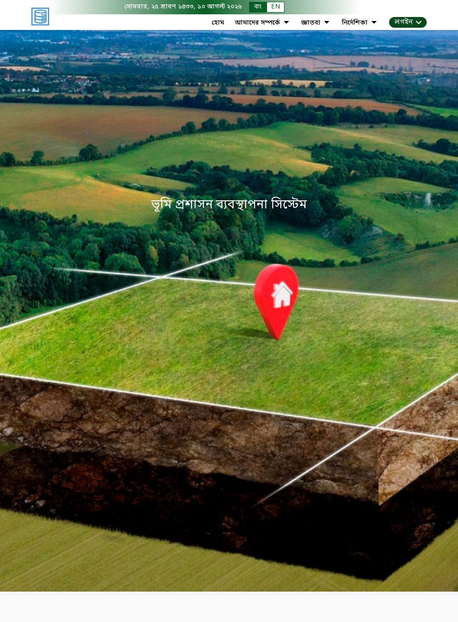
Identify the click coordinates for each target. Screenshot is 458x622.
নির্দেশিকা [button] (360, 23)
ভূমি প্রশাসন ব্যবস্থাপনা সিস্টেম (229, 205)
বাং (258, 7)
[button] (408, 22)
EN (275, 7)
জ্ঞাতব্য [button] (316, 23)
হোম (218, 23)
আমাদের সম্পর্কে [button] (263, 23)
